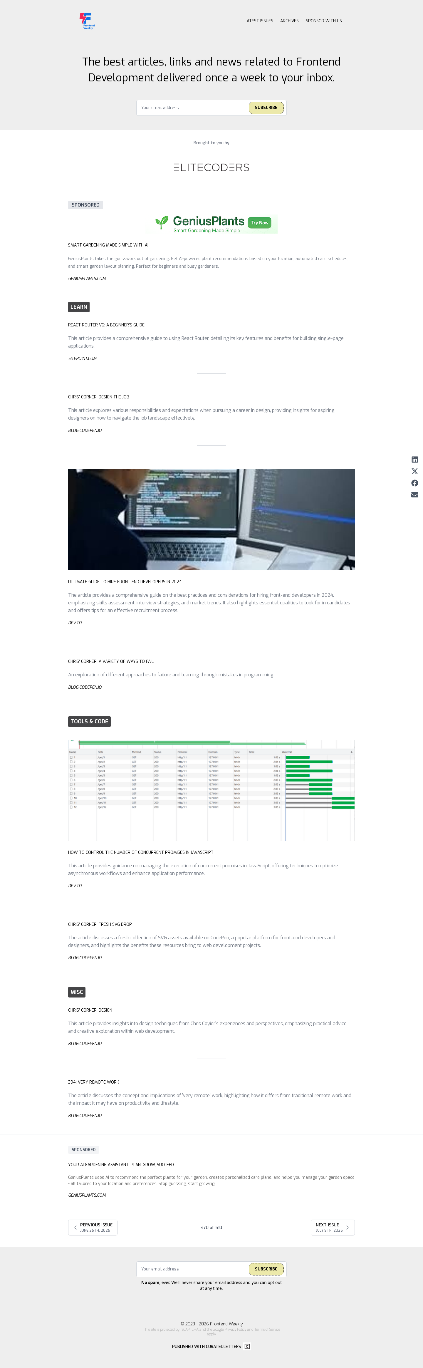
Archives (289, 21)
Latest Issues (259, 21)
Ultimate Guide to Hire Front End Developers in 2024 (125, 582)
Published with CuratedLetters (206, 1346)
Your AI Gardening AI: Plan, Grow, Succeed (121, 1165)
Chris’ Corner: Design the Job (98, 397)
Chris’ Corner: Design (90, 1010)
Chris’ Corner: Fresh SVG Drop (100, 924)
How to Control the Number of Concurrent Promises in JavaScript (141, 852)
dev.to (75, 623)
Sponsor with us (324, 21)
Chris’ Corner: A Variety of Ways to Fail (111, 661)
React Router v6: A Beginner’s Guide (106, 325)
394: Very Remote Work (93, 1082)
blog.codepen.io (85, 430)
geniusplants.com (86, 278)
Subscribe (266, 107)
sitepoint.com (82, 358)
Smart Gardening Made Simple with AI (108, 245)
